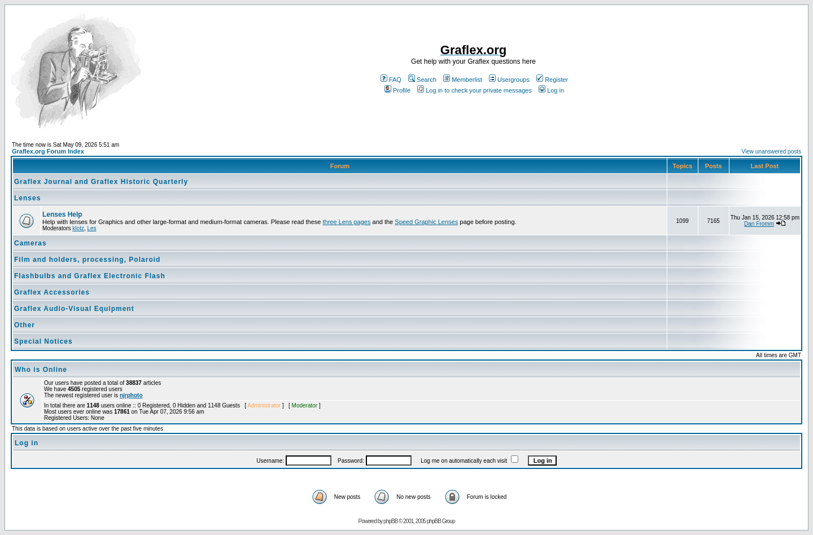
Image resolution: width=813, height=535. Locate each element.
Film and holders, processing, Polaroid (87, 260)
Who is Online (41, 370)
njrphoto (131, 395)
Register (552, 79)
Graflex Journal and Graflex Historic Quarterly (101, 182)
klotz (78, 228)
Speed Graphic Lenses (426, 221)
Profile (397, 90)
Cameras (30, 243)
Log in (551, 90)
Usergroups (509, 79)
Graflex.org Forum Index (48, 151)
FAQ (391, 79)
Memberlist (462, 79)
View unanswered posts (771, 151)
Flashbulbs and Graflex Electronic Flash (89, 276)
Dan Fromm (759, 224)
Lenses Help (62, 214)
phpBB (390, 521)
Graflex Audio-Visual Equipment (74, 309)
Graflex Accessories (52, 292)
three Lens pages (346, 221)
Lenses (27, 198)
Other (24, 325)
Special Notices (43, 341)
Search (422, 79)
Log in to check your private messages (474, 90)
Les (91, 228)
